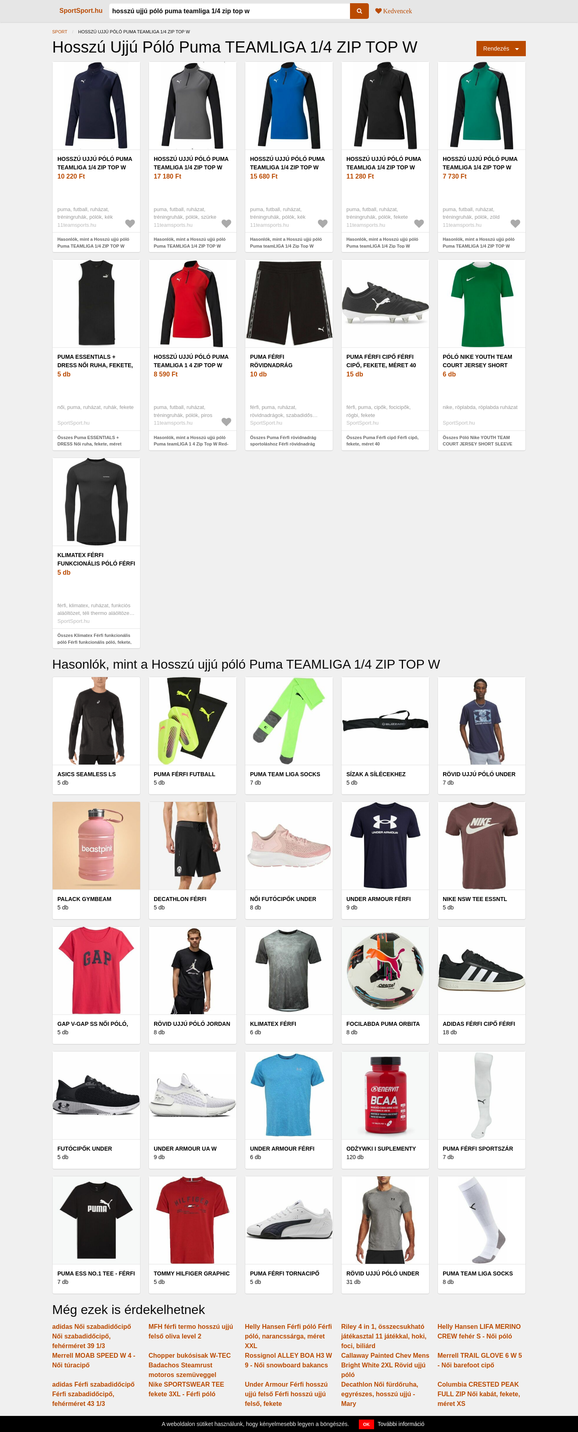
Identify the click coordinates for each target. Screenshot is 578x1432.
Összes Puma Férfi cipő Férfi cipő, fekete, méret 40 (382, 441)
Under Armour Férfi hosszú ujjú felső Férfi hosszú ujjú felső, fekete (286, 1394)
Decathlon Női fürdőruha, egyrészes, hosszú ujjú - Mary (379, 1394)
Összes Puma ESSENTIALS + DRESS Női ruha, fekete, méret (89, 441)
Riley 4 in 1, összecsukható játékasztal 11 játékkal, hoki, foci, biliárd (384, 1336)
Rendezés (496, 48)
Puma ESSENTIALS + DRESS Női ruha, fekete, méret (95, 365)
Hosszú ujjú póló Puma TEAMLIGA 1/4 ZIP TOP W (94, 163)
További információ (401, 1424)
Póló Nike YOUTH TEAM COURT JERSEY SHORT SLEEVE (477, 365)
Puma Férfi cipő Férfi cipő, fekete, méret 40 (381, 361)
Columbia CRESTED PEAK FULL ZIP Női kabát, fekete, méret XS (479, 1394)
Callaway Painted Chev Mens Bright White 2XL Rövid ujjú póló (385, 1365)
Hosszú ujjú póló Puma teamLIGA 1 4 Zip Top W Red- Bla (191, 365)
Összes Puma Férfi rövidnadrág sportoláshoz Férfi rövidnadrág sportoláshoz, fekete (283, 444)
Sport (59, 31)
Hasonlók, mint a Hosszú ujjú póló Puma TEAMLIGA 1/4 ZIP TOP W (93, 242)
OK (366, 1424)
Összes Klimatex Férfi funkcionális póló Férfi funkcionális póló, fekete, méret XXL (94, 642)
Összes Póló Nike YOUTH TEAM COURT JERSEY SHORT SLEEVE (477, 441)
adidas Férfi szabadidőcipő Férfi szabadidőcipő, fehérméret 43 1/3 (93, 1394)
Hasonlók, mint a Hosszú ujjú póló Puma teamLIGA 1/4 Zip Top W (286, 242)
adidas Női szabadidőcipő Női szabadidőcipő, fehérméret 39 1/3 (91, 1336)
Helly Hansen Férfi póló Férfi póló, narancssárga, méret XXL (288, 1336)
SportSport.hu (81, 10)
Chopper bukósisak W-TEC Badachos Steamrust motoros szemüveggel (190, 1365)
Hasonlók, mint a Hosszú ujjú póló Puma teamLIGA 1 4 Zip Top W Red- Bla (191, 444)
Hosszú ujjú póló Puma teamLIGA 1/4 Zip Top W (287, 163)
